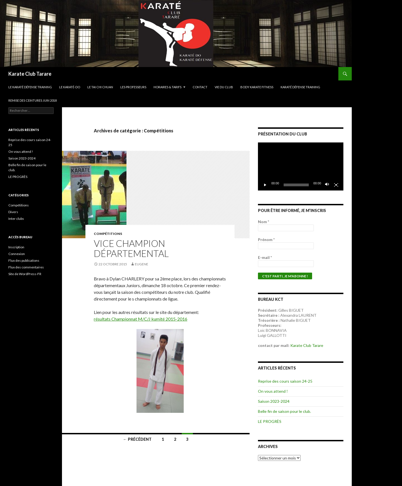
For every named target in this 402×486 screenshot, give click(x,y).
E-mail (265, 257)
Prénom (266, 239)
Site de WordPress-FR (24, 274)
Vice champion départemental (131, 248)
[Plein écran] (336, 185)
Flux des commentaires (26, 267)
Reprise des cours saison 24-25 (285, 381)
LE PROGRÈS (269, 421)
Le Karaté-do (69, 87)
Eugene (141, 264)
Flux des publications (23, 260)
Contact (200, 87)
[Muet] (327, 185)
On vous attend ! (273, 391)
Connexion (16, 254)
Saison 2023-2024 (273, 401)
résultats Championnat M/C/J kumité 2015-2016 (140, 318)
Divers (13, 212)
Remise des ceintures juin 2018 (32, 100)
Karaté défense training (300, 87)
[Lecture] (265, 185)
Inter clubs (16, 218)
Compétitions (108, 234)
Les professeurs (133, 87)
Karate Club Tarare (29, 74)
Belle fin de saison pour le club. (284, 411)
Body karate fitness (256, 87)
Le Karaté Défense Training (30, 87)
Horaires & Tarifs (167, 87)
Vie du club (224, 87)
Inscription (16, 247)
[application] (300, 166)
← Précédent (137, 439)
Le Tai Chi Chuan (100, 87)
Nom (263, 221)
